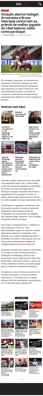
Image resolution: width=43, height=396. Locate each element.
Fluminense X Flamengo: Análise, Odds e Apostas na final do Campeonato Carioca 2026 (7, 372)
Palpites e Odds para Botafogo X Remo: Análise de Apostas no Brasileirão (20, 314)
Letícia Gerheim (9, 35)
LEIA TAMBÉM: (21, 298)
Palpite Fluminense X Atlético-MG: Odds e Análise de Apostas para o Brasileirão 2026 (21, 333)
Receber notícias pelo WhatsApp (20, 114)
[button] (39, 4)
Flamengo (5, 10)
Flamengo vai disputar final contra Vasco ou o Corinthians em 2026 (34, 162)
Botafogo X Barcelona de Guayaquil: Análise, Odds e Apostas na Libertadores (35, 351)
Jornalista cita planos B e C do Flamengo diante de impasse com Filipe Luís (7, 133)
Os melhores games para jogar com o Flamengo (21, 369)
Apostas (18, 347)
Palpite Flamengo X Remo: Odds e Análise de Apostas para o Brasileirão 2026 (35, 332)
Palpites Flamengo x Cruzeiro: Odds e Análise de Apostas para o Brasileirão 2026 (21, 352)
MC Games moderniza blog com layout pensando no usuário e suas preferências (34, 313)
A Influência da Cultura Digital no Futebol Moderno (6, 313)
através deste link (27, 244)
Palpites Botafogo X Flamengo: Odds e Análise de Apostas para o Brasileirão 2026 (7, 352)
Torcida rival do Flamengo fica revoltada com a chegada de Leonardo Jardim (34, 370)
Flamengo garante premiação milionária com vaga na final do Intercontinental (21, 164)
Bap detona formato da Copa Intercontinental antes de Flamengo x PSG (34, 133)
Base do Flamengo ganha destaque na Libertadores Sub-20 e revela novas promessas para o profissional (7, 166)
